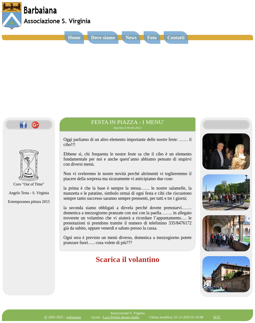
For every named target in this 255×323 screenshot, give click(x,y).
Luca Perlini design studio (121, 317)
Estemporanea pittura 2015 (29, 202)
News (131, 37)
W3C (217, 317)
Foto (152, 37)
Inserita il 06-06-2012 (127, 128)
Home (74, 37)
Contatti (176, 37)
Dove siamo (103, 37)
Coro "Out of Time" (28, 182)
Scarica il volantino (127, 259)
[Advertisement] (127, 76)
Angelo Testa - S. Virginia (29, 193)
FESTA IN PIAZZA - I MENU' (127, 122)
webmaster (73, 317)
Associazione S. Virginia (127, 313)
